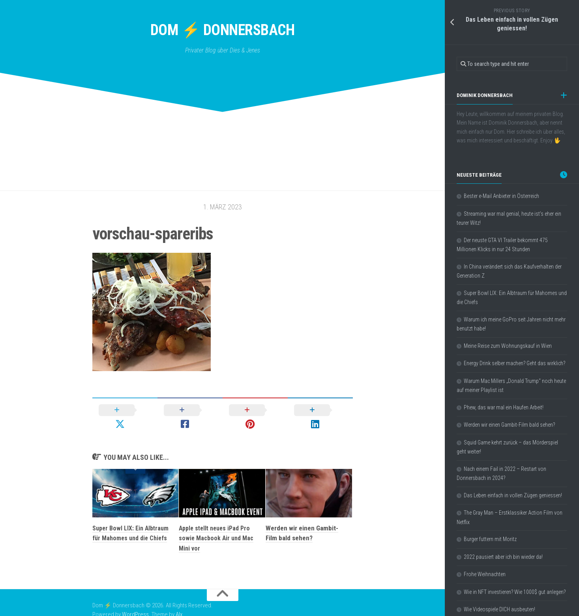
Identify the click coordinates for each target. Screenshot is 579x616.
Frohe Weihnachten (485, 574)
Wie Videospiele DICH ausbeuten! (499, 609)
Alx (179, 603)
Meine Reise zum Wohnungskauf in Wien (508, 346)
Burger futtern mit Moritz (490, 539)
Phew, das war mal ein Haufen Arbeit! (503, 407)
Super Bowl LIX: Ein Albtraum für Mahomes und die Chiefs (130, 527)
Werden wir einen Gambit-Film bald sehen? (509, 425)
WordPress (135, 603)
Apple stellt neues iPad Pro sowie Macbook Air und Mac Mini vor (217, 527)
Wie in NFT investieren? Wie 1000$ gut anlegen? (515, 592)
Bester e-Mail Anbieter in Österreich (501, 196)
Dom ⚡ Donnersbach (222, 31)
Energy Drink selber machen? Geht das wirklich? (514, 363)
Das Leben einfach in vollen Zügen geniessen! (513, 495)
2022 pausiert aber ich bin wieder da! (503, 557)
